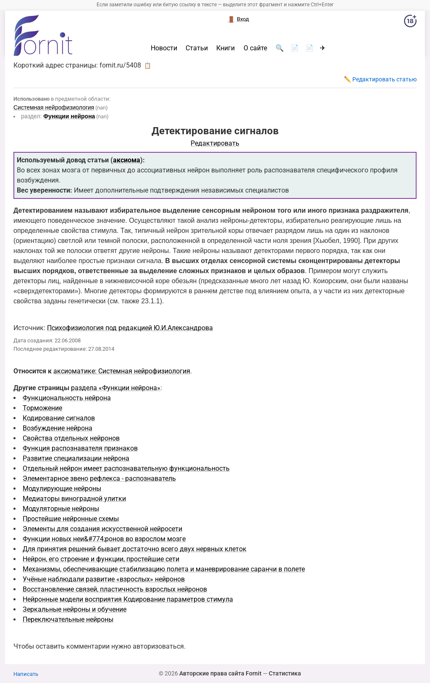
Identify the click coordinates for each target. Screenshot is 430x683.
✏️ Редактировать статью (380, 79)
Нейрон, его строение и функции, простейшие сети (101, 559)
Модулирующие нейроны (62, 489)
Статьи (197, 48)
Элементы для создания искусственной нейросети (102, 529)
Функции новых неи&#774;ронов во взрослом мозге (104, 539)
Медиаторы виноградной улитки (74, 499)
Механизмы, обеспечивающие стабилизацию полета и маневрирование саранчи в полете (164, 569)
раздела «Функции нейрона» (115, 388)
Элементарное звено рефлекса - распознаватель (99, 478)
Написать (25, 674)
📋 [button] (147, 65)
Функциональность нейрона (67, 398)
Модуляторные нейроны (61, 509)
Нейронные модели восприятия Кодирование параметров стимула (128, 599)
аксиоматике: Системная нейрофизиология (121, 371)
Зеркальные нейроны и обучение (74, 609)
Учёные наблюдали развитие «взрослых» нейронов (104, 579)
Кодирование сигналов (59, 418)
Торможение (42, 408)
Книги (225, 48)
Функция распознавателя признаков (80, 448)
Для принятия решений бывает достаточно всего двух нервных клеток (134, 549)
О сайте (255, 48)
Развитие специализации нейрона (76, 458)
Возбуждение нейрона (57, 428)
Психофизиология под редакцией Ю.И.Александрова (130, 328)
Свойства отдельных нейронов (71, 438)
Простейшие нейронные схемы (71, 519)
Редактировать (215, 143)
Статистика (285, 673)
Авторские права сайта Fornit (220, 673)
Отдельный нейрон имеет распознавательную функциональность (126, 468)
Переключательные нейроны (68, 619)
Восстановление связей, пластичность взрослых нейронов (115, 589)
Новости (164, 48)
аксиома (126, 160)
